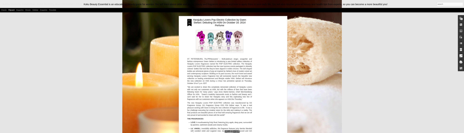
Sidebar (35, 10)
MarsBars (235, 131)
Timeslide (52, 10)
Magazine (20, 10)
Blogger (248, 131)
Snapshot (43, 10)
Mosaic (28, 10)
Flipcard (11, 10)
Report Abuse (255, 131)
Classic (4, 10)
